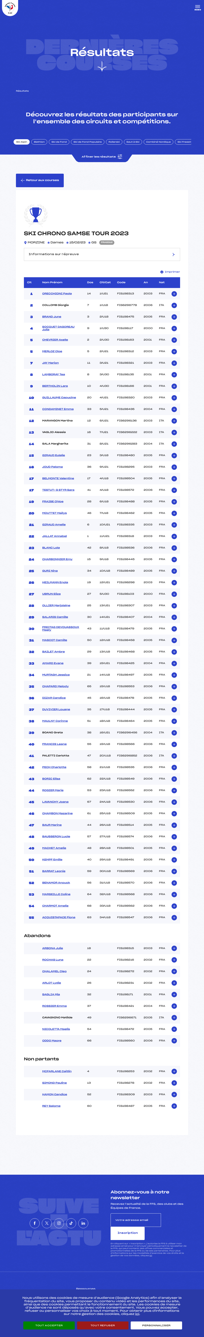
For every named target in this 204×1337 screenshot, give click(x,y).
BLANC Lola (51, 553)
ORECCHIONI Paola (57, 299)
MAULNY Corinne (55, 726)
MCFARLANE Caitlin (57, 1076)
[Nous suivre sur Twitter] (41, 1221)
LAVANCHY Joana (55, 807)
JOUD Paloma (52, 472)
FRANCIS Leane (54, 749)
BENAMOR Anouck (56, 888)
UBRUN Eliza (51, 599)
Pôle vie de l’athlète (151, 1286)
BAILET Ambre (53, 657)
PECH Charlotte (54, 772)
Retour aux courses (40, 185)
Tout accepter (49, 1325)
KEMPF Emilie (52, 865)
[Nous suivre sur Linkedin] (95, 1221)
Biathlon (42, 146)
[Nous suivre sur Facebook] (23, 1221)
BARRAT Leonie (53, 876)
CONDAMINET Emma (58, 414)
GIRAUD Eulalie (53, 460)
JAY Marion (50, 368)
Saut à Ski (136, 146)
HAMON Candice (54, 1099)
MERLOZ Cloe (52, 356)
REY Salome (51, 1111)
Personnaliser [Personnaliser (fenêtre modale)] (156, 1325)
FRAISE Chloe (53, 506)
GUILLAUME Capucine (59, 403)
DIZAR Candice (54, 703)
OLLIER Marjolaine (56, 610)
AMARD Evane (53, 668)
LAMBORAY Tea (53, 379)
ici (150, 1247)
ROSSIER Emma (54, 1011)
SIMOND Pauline (54, 1088)
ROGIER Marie (53, 795)
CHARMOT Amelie (55, 911)
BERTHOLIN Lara (55, 391)
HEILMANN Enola (55, 587)
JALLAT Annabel (54, 541)
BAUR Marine (52, 830)
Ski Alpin (25, 146)
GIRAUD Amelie (54, 530)
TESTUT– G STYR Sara (58, 495)
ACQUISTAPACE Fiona (58, 922)
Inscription (174, 1224)
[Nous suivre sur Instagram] (59, 1221)
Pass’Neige (91, 1286)
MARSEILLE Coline (56, 899)
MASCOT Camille (54, 645)
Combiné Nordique (162, 146)
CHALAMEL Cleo (54, 976)
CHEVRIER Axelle (55, 345)
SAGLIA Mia (51, 999)
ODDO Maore (51, 1046)
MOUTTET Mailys (54, 518)
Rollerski (117, 146)
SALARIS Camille (55, 622)
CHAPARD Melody (55, 691)
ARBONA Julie (52, 953)
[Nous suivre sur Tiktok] (77, 1221)
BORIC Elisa (51, 784)
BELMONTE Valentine (58, 483)
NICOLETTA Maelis (56, 1034)
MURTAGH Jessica (56, 680)
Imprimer (170, 276)
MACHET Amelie (54, 853)
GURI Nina (50, 576)
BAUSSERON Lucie (56, 841)
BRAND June (51, 322)
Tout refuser (102, 1325)
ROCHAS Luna (52, 965)
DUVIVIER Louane (56, 714)
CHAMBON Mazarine (57, 818)
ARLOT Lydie (51, 988)
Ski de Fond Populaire (91, 146)
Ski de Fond (62, 146)
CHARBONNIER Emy (57, 564)
